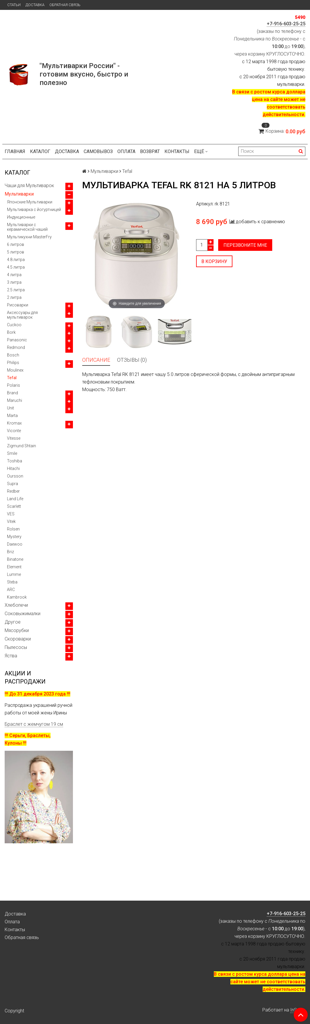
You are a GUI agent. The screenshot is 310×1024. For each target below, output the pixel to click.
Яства (11, 656)
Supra (12, 483)
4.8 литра (16, 259)
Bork (11, 332)
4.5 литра (16, 267)
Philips (13, 362)
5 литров (15, 252)
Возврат (150, 151)
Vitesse (13, 438)
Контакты (176, 151)
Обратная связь (64, 5)
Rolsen (13, 529)
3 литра (14, 282)
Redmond (16, 347)
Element (14, 567)
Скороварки (18, 639)
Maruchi (14, 400)
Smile (12, 453)
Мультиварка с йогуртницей (34, 209)
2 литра (14, 297)
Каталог (40, 151)
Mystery (14, 536)
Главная (15, 151)
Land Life (15, 498)
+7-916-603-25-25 (286, 23)
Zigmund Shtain (21, 445)
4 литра (14, 274)
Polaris (13, 385)
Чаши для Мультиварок (29, 185)
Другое (13, 622)
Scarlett (14, 506)
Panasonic (17, 340)
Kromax (14, 423)
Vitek (11, 521)
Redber (13, 491)
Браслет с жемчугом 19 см (34, 724)
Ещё (201, 151)
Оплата (126, 151)
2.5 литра (16, 289)
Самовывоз (98, 151)
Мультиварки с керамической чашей (27, 227)
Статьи (14, 5)
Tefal (12, 377)
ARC (11, 589)
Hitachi (13, 468)
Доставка (35, 5)
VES (11, 514)
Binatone (15, 559)
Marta (12, 415)
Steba (12, 582)
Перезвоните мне (245, 245)
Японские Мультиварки (29, 202)
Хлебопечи (16, 605)
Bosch (13, 355)
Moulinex (15, 370)
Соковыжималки (22, 613)
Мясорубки (17, 630)
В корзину (214, 261)
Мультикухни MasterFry (29, 237)
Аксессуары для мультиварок (22, 315)
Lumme (14, 574)
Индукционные (21, 217)
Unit (10, 408)
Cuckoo (14, 324)
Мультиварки (19, 194)
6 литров (15, 244)
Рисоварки (17, 305)
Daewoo (14, 544)
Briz (10, 551)
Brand (12, 393)
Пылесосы (16, 647)
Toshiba (14, 461)
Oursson (15, 476)
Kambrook (17, 597)
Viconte (14, 430)
